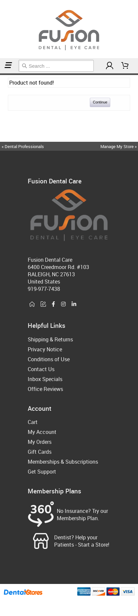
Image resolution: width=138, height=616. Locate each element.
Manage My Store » (119, 146)
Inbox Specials (45, 379)
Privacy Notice (45, 349)
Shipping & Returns (50, 339)
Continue (100, 102)
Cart (33, 422)
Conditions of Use (49, 359)
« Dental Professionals (23, 146)
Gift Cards (40, 451)
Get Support (42, 471)
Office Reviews (45, 389)
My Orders (40, 441)
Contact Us (41, 369)
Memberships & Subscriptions (63, 461)
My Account (42, 432)
